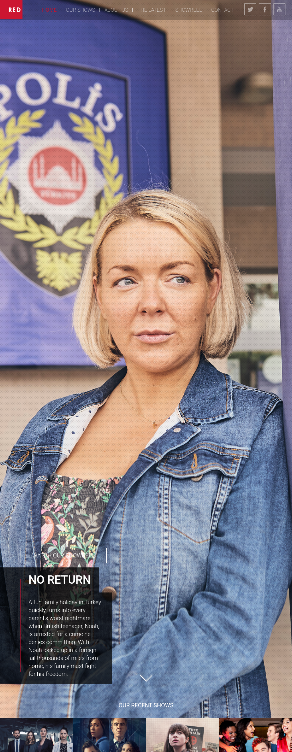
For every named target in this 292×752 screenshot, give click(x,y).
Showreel (188, 10)
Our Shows (80, 10)
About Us (116, 10)
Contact (222, 10)
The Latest (151, 10)
